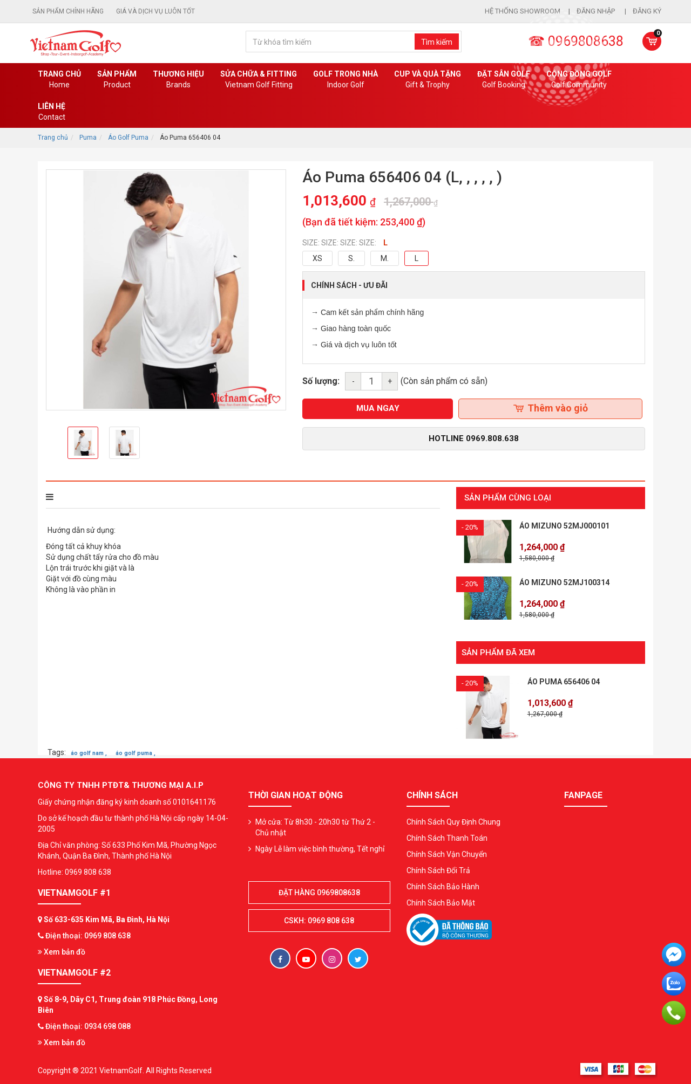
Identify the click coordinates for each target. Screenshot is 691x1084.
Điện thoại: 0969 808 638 (88, 932)
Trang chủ (59, 80)
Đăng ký (647, 11)
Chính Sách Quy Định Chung (453, 817)
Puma (88, 137)
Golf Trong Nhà (345, 80)
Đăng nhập (597, 11)
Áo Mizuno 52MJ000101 (564, 526)
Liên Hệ (51, 112)
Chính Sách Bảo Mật (441, 898)
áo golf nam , (89, 749)
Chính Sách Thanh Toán (447, 833)
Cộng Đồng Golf (579, 80)
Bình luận (194, 497)
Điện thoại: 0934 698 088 (88, 1022)
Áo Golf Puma (128, 137)
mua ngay (377, 408)
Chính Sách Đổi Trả (438, 866)
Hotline (474, 438)
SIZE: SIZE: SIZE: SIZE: (339, 242)
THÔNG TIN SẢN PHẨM (92, 497)
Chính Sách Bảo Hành (443, 882)
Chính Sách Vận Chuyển (447, 850)
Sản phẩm (117, 80)
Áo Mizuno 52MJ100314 (564, 582)
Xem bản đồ (61, 948)
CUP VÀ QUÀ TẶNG (427, 80)
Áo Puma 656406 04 (563, 678)
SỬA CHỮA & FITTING (258, 80)
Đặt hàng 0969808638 (319, 888)
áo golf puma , (135, 749)
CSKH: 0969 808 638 (319, 916)
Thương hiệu (178, 80)
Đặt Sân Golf (503, 80)
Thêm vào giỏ (550, 408)
